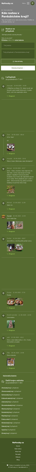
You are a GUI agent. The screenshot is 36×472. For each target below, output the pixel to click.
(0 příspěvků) (11, 395)
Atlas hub (18, 451)
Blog (18, 460)
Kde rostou (18, 449)
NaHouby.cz (7, 3)
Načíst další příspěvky (10, 376)
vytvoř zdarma (19, 40)
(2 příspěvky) (12, 405)
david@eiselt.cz (23, 467)
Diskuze (18, 457)
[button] (28, 3)
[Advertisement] (18, 115)
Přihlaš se (4, 40)
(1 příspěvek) (10, 388)
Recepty (18, 454)
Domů (18, 446)
